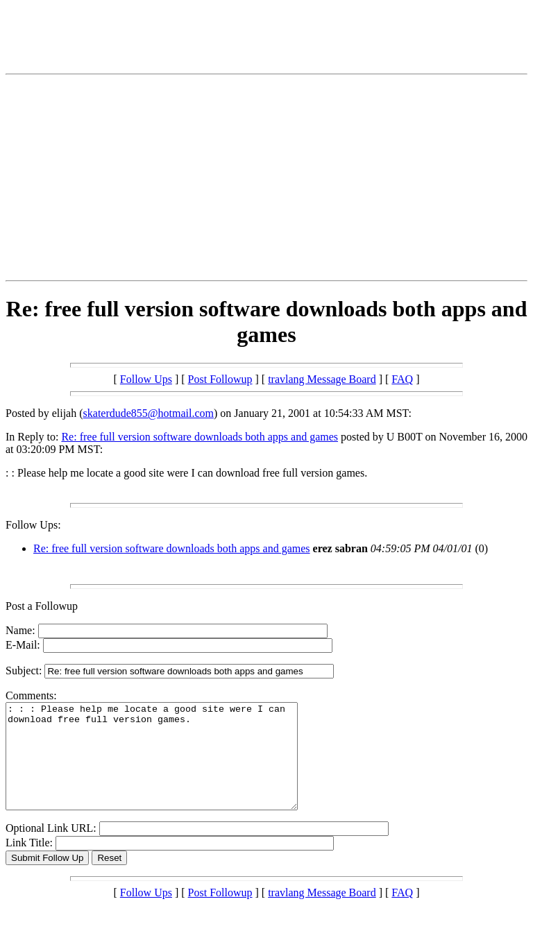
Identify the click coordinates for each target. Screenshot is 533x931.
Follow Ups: (33, 525)
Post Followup (220, 379)
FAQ (402, 379)
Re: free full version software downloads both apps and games (199, 437)
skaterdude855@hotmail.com (148, 413)
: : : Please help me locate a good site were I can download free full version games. (169, 766)
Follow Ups (146, 379)
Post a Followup (42, 606)
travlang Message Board (322, 379)
